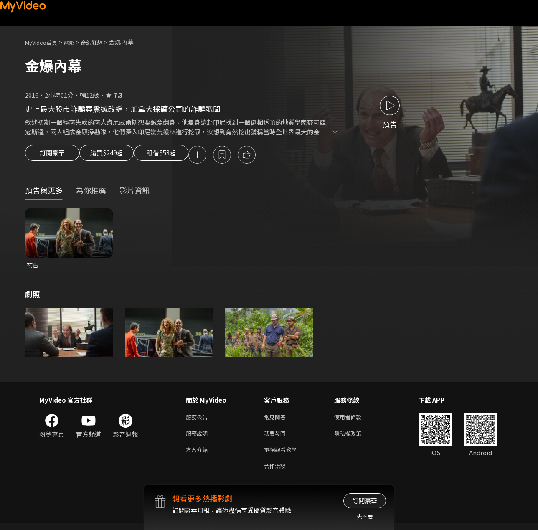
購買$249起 (116, 155)
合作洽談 (276, 472)
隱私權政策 (355, 437)
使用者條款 (355, 419)
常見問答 (276, 419)
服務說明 (198, 437)
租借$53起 (180, 155)
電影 (75, 42)
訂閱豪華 (52, 155)
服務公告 (198, 419)
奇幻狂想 (100, 42)
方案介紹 (198, 454)
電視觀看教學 (283, 454)
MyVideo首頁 (44, 42)
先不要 (365, 516)
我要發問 (276, 437)
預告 (33, 266)
